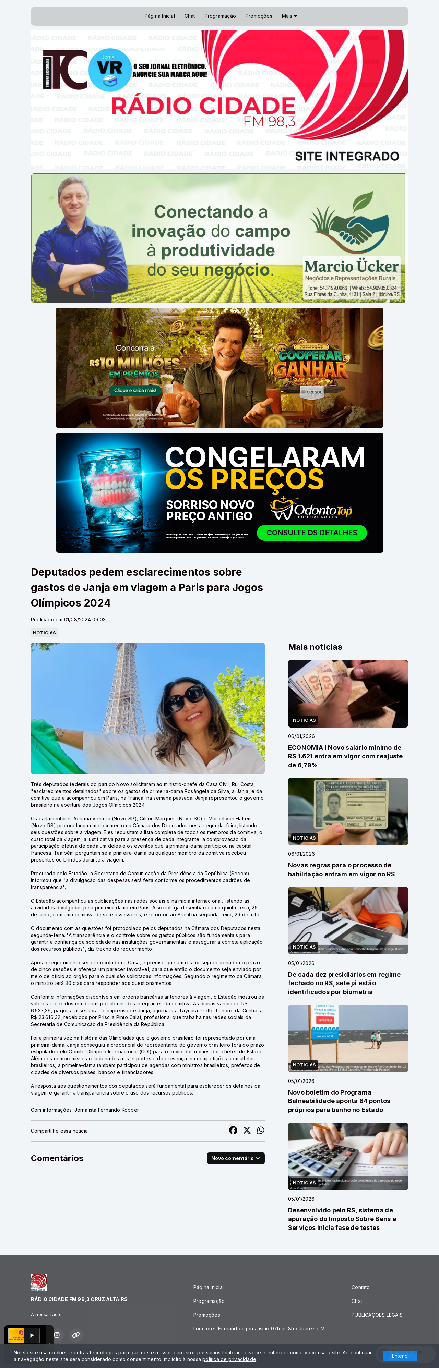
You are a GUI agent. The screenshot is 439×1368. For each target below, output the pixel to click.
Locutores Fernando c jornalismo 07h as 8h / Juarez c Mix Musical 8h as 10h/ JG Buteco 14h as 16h (264, 1328)
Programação (220, 16)
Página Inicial (160, 16)
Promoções (259, 16)
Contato (361, 1287)
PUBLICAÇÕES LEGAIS (377, 1315)
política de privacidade (229, 1359)
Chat (190, 16)
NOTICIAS (44, 632)
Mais (289, 16)
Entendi (400, 1356)
